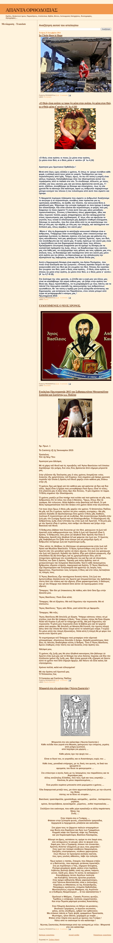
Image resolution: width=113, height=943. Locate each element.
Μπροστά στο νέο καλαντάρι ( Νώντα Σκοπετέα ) (64, 688)
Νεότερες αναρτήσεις (46, 935)
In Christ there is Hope (50, 35)
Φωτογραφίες (48, 97)
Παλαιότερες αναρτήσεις (102, 935)
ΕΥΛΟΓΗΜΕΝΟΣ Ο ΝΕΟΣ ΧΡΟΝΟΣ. (59, 305)
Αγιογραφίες (47, 385)
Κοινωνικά (52, 682)
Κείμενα (46, 299)
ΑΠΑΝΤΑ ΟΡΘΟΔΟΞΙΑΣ (31, 10)
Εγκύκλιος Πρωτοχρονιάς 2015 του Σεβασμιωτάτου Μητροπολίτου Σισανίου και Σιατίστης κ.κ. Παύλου (73, 393)
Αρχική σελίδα (74, 935)
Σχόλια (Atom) (54, 940)
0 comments (64, 95)
